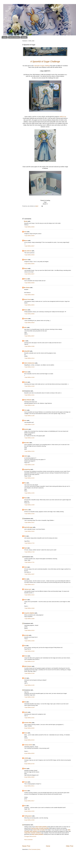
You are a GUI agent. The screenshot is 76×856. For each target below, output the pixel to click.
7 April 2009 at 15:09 (29, 504)
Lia (25, 340)
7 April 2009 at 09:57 (29, 336)
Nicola (25, 382)
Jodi (25, 678)
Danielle (26, 429)
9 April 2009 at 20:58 (29, 820)
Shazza (26, 371)
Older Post (69, 846)
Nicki (25, 768)
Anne (25, 231)
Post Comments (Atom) (34, 849)
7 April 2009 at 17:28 (29, 552)
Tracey (25, 782)
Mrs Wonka (27, 287)
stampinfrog (27, 469)
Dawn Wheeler (27, 399)
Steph (25, 548)
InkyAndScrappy (28, 527)
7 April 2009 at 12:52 (29, 437)
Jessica (26, 318)
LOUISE (26, 758)
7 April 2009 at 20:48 (29, 640)
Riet (25, 536)
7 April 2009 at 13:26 (29, 464)
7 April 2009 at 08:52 (29, 294)
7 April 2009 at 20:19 (29, 630)
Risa (25, 482)
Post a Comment (28, 839)
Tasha (25, 567)
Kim (25, 805)
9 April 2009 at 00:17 (29, 800)
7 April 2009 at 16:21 (29, 522)
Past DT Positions (14, 37)
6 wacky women (28, 744)
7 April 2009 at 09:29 (29, 322)
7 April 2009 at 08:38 (29, 254)
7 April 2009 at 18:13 (29, 584)
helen (25, 327)
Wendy (25, 221)
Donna (25, 656)
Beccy (25, 278)
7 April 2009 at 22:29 (29, 707)
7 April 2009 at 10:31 (29, 395)
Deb (25, 701)
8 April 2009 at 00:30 (29, 728)
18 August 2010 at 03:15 (30, 836)
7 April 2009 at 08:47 (29, 274)
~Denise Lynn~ (28, 589)
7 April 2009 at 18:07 (29, 574)
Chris (25, 410)
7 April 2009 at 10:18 (29, 367)
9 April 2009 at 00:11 (29, 786)
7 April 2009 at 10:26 (29, 377)
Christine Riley (28, 722)
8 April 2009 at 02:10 (29, 740)
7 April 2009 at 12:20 (29, 424)
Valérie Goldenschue (29, 363)
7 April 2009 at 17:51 (29, 562)
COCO (25, 456)
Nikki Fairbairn (28, 666)
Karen (25, 599)
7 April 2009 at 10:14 (29, 358)
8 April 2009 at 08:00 (29, 777)
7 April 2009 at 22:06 (29, 697)
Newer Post (26, 846)
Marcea (26, 240)
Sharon (26, 259)
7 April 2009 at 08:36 (29, 226)
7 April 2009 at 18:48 (29, 608)
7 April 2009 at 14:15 (29, 478)
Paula (25, 497)
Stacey (25, 309)
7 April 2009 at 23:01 (29, 717)
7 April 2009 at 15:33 (29, 513)
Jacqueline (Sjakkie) (29, 613)
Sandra (26, 712)
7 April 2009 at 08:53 (29, 305)
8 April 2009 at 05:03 (29, 753)
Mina (25, 579)
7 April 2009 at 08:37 (29, 246)
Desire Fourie (27, 299)
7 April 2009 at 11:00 (29, 405)
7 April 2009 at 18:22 (29, 594)
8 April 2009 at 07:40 (29, 763)
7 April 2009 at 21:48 (29, 673)
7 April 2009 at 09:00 (29, 313)
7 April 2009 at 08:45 (29, 263)
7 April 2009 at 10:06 (29, 346)
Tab (25, 645)
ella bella (26, 635)
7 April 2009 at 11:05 (29, 415)
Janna (25, 790)
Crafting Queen (28, 816)
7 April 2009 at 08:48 (29, 282)
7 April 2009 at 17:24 (29, 543)
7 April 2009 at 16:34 (29, 531)
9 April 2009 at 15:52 (29, 811)
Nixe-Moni (26, 442)
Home (4, 37)
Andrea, (26, 509)
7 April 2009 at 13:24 (29, 451)
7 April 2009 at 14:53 (29, 493)
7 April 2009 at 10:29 (29, 386)
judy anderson (27, 250)
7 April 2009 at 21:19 (29, 661)
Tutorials (24, 37)
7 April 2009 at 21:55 (29, 685)
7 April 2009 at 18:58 (29, 618)
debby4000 (27, 351)
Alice (25, 420)
